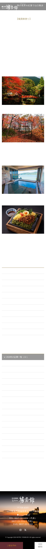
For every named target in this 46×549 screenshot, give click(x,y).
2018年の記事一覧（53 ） (16, 430)
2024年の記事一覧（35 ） (16, 394)
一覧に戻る (33, 249)
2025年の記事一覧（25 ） (16, 387)
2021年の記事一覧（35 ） (16, 412)
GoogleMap (24, 515)
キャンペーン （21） (14, 295)
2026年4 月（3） (13, 363)
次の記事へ (23, 253)
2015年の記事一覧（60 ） (16, 449)
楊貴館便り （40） (13, 326)
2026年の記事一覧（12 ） (16, 357)
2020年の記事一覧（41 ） (16, 418)
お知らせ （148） (13, 277)
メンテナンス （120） (15, 289)
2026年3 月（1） (13, 369)
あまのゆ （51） (12, 307)
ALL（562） (10, 271)
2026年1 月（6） (13, 381)
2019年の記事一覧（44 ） (16, 424)
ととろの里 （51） (13, 314)
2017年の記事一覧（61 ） (16, 436)
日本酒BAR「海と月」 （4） (18, 301)
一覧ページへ (23, 340)
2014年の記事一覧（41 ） (16, 455)
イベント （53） (12, 320)
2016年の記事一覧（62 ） (16, 443)
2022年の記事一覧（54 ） (16, 406)
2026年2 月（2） (13, 375)
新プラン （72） (12, 283)
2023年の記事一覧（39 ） (16, 400)
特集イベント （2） (14, 332)
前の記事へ (12, 249)
